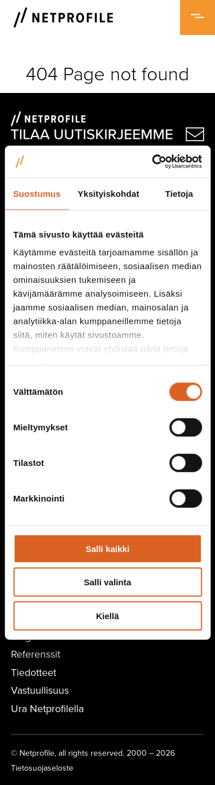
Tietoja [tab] (179, 193)
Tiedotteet (33, 672)
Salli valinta (107, 582)
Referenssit (35, 654)
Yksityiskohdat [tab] (108, 193)
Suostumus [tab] (37, 193)
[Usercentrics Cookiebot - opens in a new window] (153, 161)
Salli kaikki (107, 548)
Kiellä (107, 615)
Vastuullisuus (40, 690)
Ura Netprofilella (47, 708)
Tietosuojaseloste (42, 768)
